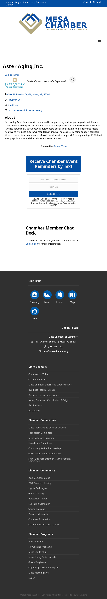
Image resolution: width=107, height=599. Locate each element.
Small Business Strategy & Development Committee (49, 459)
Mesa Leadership (37, 551)
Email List (28, 2)
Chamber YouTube (38, 374)
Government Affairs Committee (44, 453)
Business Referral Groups (41, 389)
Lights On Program (38, 488)
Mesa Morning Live (38, 572)
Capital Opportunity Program (43, 567)
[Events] (60, 296)
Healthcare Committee (40, 443)
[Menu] (100, 42)
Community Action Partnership (44, 448)
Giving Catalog (36, 493)
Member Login (13, 2)
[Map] (72, 296)
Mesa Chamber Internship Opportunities (50, 384)
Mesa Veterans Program (41, 438)
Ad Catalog (34, 410)
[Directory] (35, 296)
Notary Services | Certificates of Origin (48, 400)
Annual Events (35, 541)
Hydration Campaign (39, 503)
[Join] (35, 312)
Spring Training (36, 509)
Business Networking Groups (43, 395)
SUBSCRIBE (53, 194)
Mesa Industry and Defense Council (47, 427)
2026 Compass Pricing (39, 483)
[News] (47, 296)
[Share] (72, 79)
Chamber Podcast (37, 379)
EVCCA (31, 577)
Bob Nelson (32, 243)
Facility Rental (35, 405)
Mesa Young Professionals (42, 557)
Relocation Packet (37, 498)
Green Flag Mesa (37, 562)
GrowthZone (60, 146)
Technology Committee (40, 432)
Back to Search (12, 75)
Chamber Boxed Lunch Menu (43, 524)
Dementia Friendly (38, 514)
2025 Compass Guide (39, 477)
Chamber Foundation (39, 519)
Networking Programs (40, 546)
